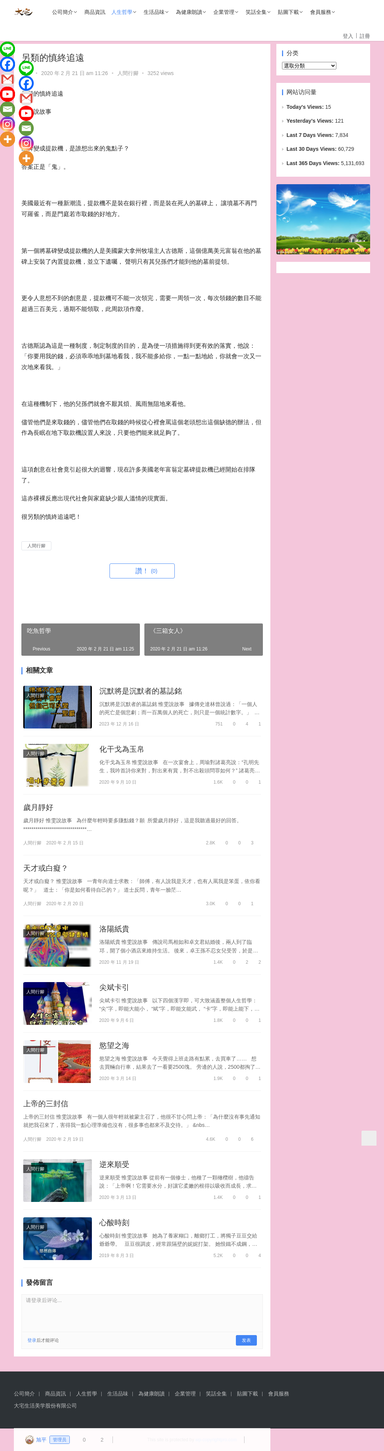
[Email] (7, 109)
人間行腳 (127, 73)
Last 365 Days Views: (313, 163)
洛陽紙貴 (114, 929)
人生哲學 (121, 12)
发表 (246, 1340)
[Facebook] (7, 64)
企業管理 (223, 12)
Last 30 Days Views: (312, 149)
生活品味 (154, 12)
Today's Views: (305, 107)
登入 (348, 36)
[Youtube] (7, 94)
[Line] (7, 49)
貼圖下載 (288, 12)
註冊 (365, 36)
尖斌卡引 (114, 987)
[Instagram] (7, 124)
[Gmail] (7, 79)
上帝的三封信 (45, 1104)
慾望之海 (114, 1045)
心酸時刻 (114, 1222)
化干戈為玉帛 (121, 749)
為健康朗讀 (189, 12)
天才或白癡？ (45, 868)
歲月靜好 (38, 807)
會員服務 (320, 12)
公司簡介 (62, 12)
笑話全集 (256, 12)
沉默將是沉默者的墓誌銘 (140, 691)
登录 (31, 1340)
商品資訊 (94, 12)
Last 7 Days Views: (310, 135)
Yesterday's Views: (310, 121)
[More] (7, 139)
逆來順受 (114, 1164)
